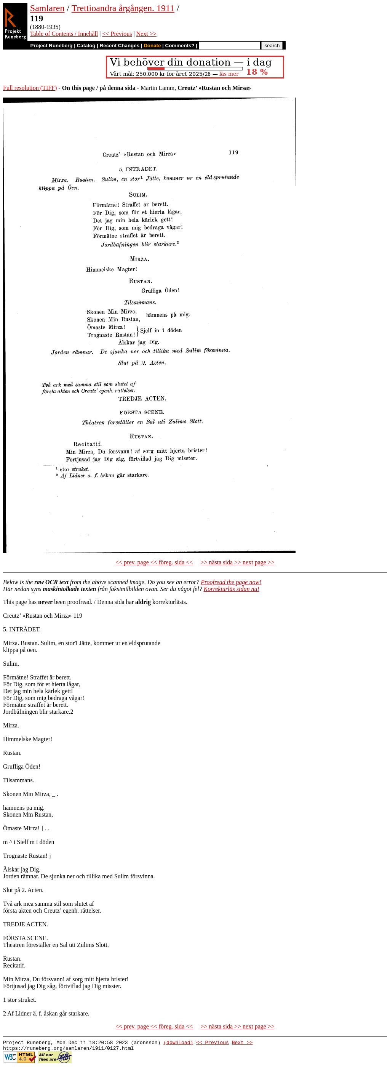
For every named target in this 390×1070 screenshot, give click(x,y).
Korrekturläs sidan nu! (231, 589)
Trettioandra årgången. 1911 (123, 8)
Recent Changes (119, 45)
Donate (152, 45)
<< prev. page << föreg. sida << (154, 562)
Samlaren (47, 8)
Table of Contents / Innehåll (64, 33)
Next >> (146, 33)
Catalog (86, 45)
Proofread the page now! (231, 582)
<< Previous (117, 33)
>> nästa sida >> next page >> (237, 562)
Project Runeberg (51, 45)
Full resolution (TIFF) (30, 88)
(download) (178, 1043)
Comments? (180, 45)
